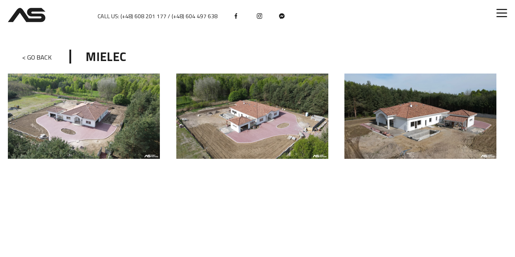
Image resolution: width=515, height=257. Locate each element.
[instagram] (260, 16)
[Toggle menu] (501, 13)
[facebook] (237, 16)
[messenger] (282, 16)
